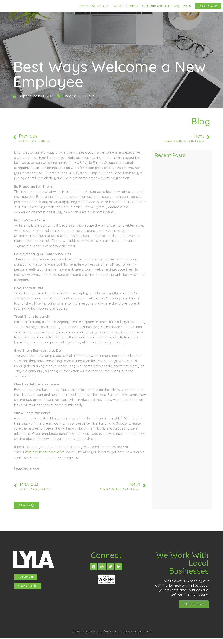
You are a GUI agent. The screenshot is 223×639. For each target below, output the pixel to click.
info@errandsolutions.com (43, 452)
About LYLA (100, 6)
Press (187, 6)
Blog (176, 6)
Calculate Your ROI (155, 6)
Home (83, 6)
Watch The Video (126, 6)
